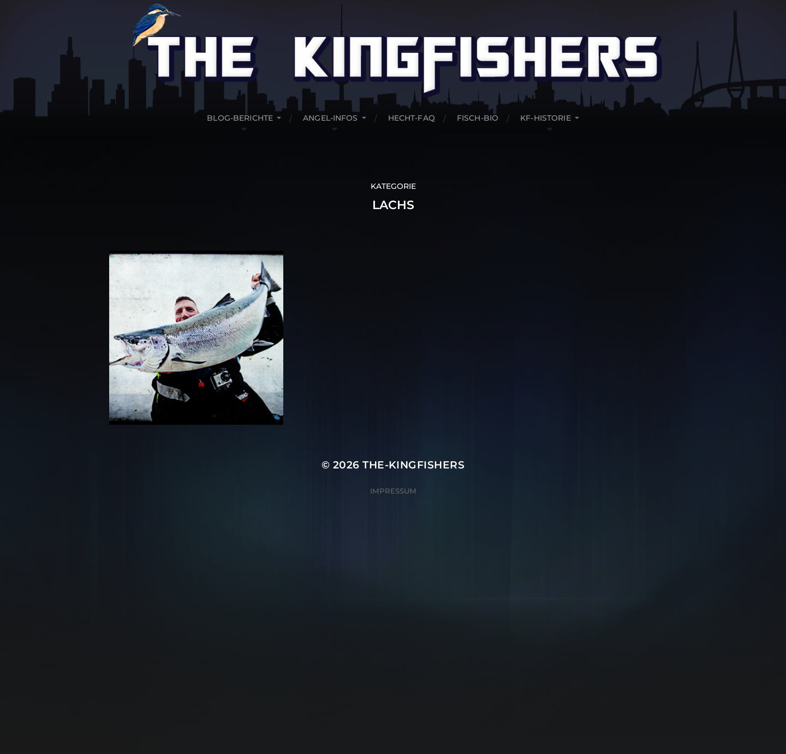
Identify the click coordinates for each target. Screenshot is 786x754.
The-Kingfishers (413, 465)
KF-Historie (545, 118)
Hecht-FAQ (411, 118)
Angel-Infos (330, 118)
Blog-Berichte (240, 118)
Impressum (393, 490)
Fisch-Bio (477, 118)
